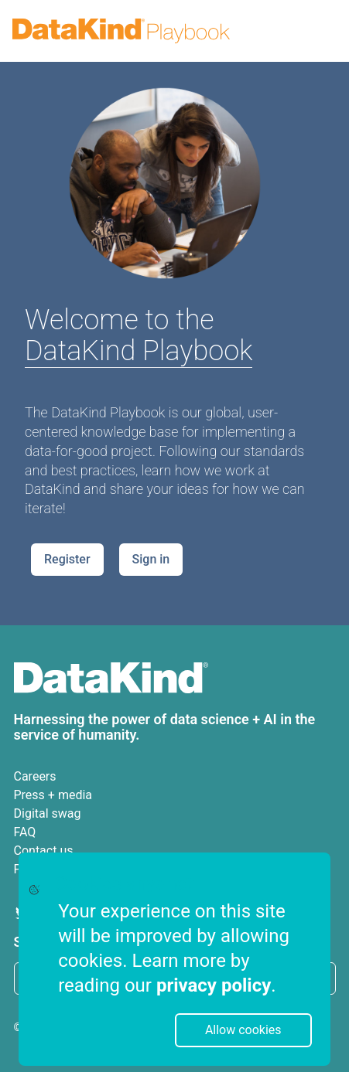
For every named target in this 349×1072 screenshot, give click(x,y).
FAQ (25, 832)
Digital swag (47, 813)
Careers (35, 776)
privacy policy (213, 985)
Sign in (151, 559)
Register (67, 559)
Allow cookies (243, 1030)
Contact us (44, 850)
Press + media (53, 795)
